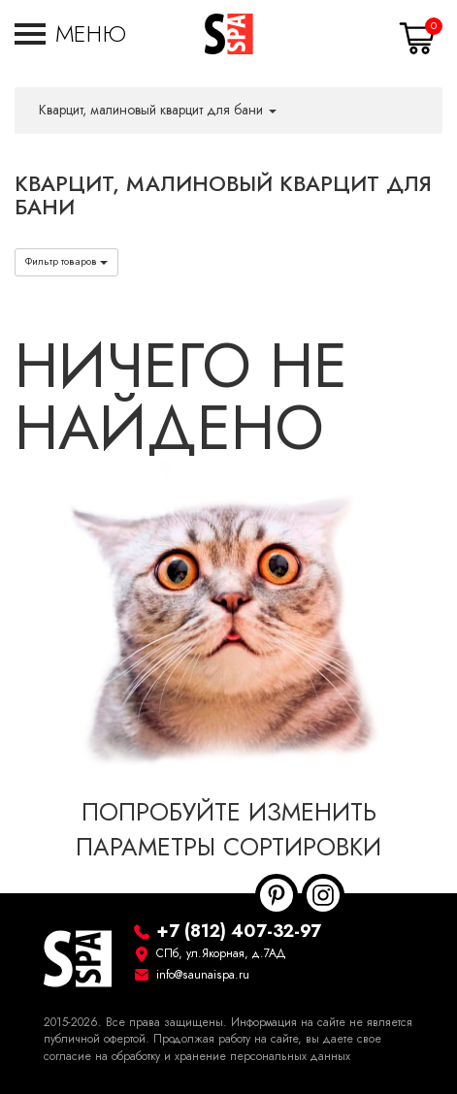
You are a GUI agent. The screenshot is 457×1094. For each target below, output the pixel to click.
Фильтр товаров (66, 261)
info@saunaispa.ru (202, 974)
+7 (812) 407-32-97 (238, 930)
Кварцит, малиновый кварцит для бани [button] (158, 110)
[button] (70, 33)
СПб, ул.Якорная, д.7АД (221, 953)
